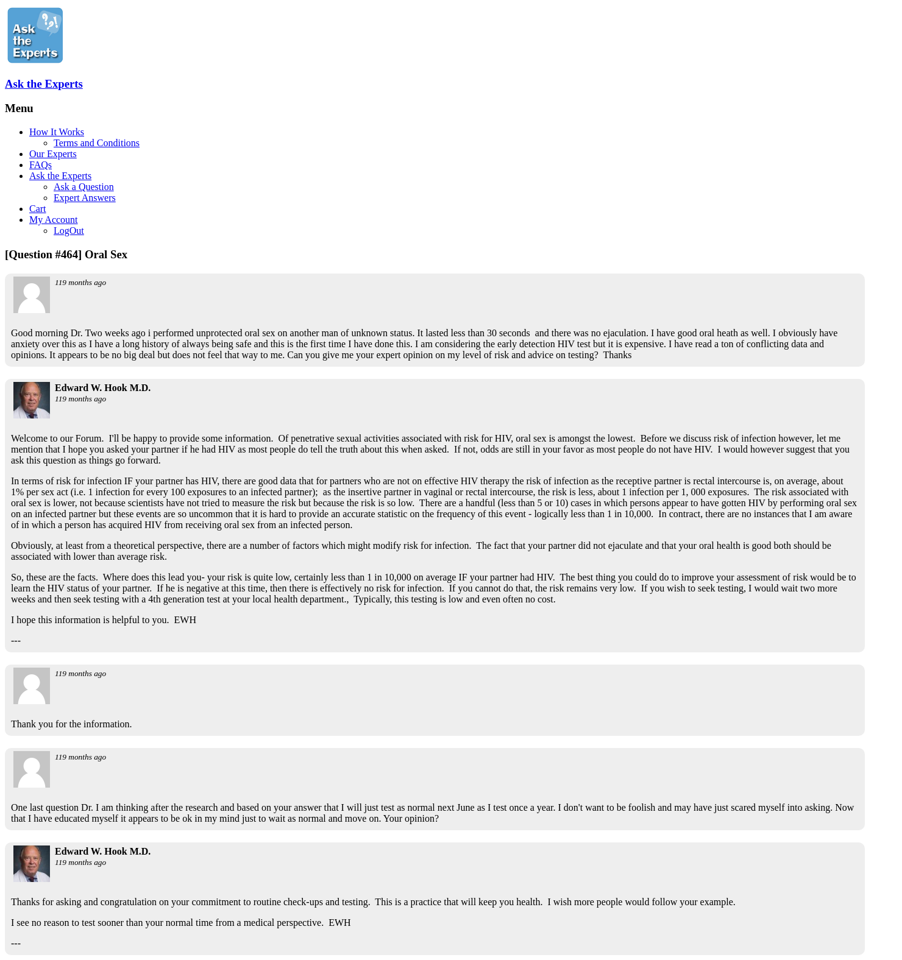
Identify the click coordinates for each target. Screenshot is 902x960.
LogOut (69, 230)
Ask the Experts (44, 83)
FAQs (40, 165)
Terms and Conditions (97, 143)
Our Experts (53, 154)
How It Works (56, 132)
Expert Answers (85, 197)
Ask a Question (84, 187)
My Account (53, 219)
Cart (37, 208)
